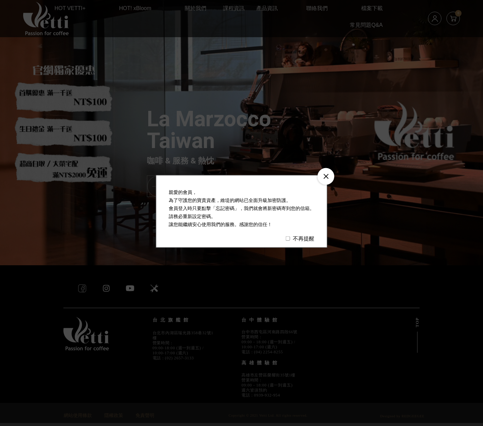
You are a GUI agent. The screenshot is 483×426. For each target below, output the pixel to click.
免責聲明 (145, 415)
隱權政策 (113, 415)
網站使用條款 (78, 415)
